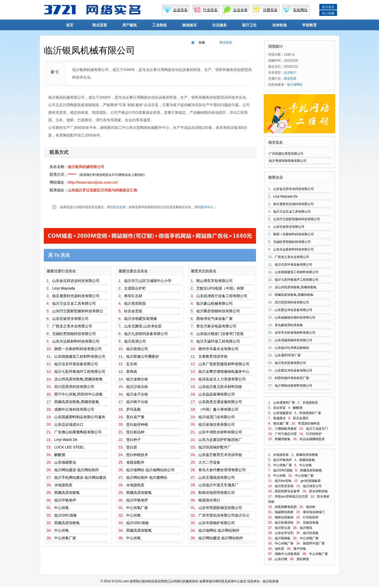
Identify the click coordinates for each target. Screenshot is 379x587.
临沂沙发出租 (137, 387)
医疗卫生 (249, 25)
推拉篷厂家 (281, 423)
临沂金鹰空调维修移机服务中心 (223, 371)
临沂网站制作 (88, 470)
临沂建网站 (158, 477)
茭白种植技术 (137, 455)
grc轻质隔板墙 (311, 481)
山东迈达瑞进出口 (68, 424)
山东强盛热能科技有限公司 (293, 340)
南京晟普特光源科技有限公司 (76, 296)
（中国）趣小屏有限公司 (218, 409)
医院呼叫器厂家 (314, 543)
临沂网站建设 (65, 470)
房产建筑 (129, 25)
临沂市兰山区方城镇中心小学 (148, 281)
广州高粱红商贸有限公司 (286, 153)
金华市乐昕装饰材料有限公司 (295, 332)
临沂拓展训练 (284, 522)
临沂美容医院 (135, 303)
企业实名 (180, 10)
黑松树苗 (303, 559)
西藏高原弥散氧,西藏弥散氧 (76, 402)
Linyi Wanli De (65, 440)
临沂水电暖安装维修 (140, 318)
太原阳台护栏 (135, 288)
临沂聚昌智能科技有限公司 (218, 311)
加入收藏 (328, 13)
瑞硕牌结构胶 (284, 512)
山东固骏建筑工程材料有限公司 (79, 356)
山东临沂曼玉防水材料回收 (220, 387)
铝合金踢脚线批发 (312, 439)
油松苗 (279, 548)
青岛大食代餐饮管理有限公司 (222, 470)
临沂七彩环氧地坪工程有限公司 (79, 371)
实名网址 (300, 10)
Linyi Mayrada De (285, 196)
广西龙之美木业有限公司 (72, 326)
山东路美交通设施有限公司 (220, 402)
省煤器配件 (135, 462)
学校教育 (309, 25)
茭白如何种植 (137, 424)
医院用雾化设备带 (287, 491)
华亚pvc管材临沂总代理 (291, 496)
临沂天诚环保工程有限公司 (218, 341)
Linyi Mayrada (63, 288)
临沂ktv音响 (283, 481)
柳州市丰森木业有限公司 (218, 349)
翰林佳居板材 (284, 517)
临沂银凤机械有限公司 (86, 167)
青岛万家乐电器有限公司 (216, 326)
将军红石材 (133, 296)
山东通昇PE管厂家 (288, 355)
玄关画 (131, 364)
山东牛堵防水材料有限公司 (220, 432)
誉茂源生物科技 (309, 423)
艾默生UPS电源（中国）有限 (220, 288)
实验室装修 (311, 522)
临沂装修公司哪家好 (142, 356)
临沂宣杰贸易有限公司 (290, 363)
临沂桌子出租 (137, 394)
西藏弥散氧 (282, 439)
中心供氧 (61, 508)
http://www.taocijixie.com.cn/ (93, 182)
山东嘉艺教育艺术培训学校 (220, 455)
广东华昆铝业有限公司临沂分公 (223, 515)
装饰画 (131, 371)
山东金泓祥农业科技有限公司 (76, 281)
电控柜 (310, 507)
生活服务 (219, 25)
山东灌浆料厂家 (284, 402)
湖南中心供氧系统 (287, 554)
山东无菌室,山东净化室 (143, 326)
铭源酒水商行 (209, 500)
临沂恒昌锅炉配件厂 (214, 447)
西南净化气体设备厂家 (214, 318)
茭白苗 (131, 447)
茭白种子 (133, 440)
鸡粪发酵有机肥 (286, 507)
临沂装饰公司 (137, 349)
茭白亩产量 (135, 417)
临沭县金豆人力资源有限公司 (222, 379)
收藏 (202, 42)
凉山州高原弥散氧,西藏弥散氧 (78, 379)
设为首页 (328, 7)
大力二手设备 (209, 462)
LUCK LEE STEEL (69, 447)
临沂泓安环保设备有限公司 (76, 364)
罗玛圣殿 (133, 409)
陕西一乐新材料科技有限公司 (78, 349)
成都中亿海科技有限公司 (74, 409)
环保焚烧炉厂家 (310, 413)
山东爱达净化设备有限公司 (293, 310)
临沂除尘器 (282, 528)
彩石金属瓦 (301, 418)
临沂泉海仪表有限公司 (216, 424)
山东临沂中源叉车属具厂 (218, 485)
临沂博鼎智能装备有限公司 (288, 161)
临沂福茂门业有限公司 (216, 417)
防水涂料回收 (318, 491)
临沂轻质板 (311, 533)
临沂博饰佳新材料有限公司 (293, 385)
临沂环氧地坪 (65, 500)
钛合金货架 (133, 311)
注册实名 (270, 10)
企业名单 (240, 10)
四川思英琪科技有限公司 (74, 387)
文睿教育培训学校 (213, 356)
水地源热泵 (63, 485)
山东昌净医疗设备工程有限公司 (221, 296)
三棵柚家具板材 (286, 428)
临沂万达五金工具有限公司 (74, 303)
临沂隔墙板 (282, 538)
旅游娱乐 (189, 25)
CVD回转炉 (314, 434)
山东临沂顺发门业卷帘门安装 (220, 334)
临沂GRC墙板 (65, 515)
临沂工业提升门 (317, 428)
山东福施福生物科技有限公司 (295, 317)
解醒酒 (59, 455)
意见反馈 (119, 207)
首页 (69, 25)
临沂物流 (306, 528)
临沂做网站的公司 (160, 470)
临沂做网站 (135, 470)
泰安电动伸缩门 (314, 512)
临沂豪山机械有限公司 (214, 303)
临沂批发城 (270, 581)
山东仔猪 (281, 559)
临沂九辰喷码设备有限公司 (146, 334)
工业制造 (159, 25)
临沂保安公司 (312, 486)
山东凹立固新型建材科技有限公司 (296, 219)
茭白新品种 (135, 432)
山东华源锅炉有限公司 (216, 523)
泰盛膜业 (279, 418)
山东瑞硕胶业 (65, 462)
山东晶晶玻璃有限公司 (216, 394)
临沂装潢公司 (135, 341)
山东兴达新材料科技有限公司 (76, 341)
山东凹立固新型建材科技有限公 (77, 311)
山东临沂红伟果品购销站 (292, 348)
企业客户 (290, 72)
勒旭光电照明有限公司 (216, 492)
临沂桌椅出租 (137, 379)
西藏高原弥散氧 (67, 492)
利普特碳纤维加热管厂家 (292, 378)
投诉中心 (207, 207)
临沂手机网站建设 (68, 477)
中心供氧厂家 (65, 538)
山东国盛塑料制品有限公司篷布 (79, 417)
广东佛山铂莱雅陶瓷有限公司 (78, 432)
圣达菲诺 (279, 408)
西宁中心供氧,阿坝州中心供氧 (78, 394)
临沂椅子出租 (137, 402)
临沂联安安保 (284, 486)
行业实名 (210, 10)
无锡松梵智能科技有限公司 (74, 334)
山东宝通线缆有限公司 (216, 477)
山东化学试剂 (284, 533)
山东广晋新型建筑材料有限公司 (223, 364)
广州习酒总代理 (286, 434)
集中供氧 (300, 548)
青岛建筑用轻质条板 (289, 325)
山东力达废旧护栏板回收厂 (220, 440)
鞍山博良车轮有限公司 (214, 281)
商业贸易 (99, 25)
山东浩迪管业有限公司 (70, 318)
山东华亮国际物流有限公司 (220, 508)
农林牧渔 (279, 25)
